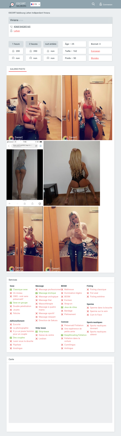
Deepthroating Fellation (75, 335)
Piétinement (70, 314)
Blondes (95, 58)
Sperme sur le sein (99, 311)
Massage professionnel (50, 289)
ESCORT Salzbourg (17, 13)
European (95, 51)
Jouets (16, 310)
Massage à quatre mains (47, 308)
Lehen (28, 13)
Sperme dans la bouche (101, 307)
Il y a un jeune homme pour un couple (23, 332)
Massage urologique (48, 296)
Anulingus (17, 348)
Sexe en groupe (20, 302)
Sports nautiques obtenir (98, 333)
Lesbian (42, 338)
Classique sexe (20, 289)
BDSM (67, 296)
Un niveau (17, 293)
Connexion (106, 4)
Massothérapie (46, 303)
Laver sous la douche (23, 341)
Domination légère (73, 293)
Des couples (19, 337)
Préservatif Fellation (73, 325)
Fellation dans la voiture (72, 339)
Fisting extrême (97, 296)
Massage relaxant (47, 317)
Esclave (68, 300)
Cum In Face (96, 314)
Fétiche (16, 313)
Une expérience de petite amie (73, 330)
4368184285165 (22, 26)
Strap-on (68, 303)
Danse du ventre (46, 335)
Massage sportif (46, 313)
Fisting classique (98, 289)
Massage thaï (45, 300)
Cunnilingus (69, 344)
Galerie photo (17, 69)
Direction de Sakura (48, 320)
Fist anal (94, 293)
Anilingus (68, 348)
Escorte (16, 324)
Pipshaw (17, 344)
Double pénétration (22, 306)
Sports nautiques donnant (98, 327)
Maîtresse (69, 289)
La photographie (20, 328)
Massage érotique (47, 293)
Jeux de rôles (70, 307)
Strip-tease (44, 331)
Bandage (68, 311)
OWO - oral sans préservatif (20, 297)
